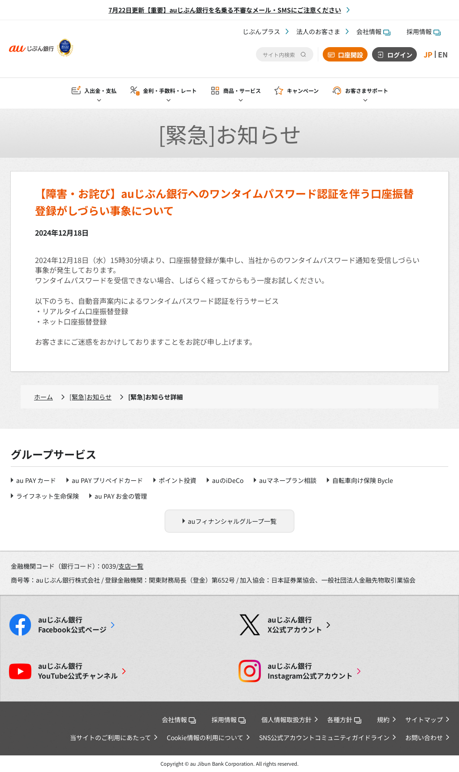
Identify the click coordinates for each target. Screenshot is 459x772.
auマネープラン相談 (287, 480)
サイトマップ (424, 719)
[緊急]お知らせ (90, 396)
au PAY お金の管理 (121, 495)
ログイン (399, 54)
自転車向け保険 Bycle (362, 480)
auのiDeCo (227, 480)
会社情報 (373, 31)
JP (428, 54)
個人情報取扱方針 (286, 719)
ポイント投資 (177, 480)
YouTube (78, 671)
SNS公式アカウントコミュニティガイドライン (324, 737)
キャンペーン (303, 90)
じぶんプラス (261, 31)
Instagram (310, 671)
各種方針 (344, 719)
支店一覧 (130, 565)
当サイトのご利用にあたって (110, 737)
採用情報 (424, 31)
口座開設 (350, 54)
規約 (383, 719)
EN (443, 54)
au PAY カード (36, 480)
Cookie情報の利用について (205, 737)
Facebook (72, 624)
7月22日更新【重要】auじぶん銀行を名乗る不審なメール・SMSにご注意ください (224, 9)
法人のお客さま (318, 31)
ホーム (43, 396)
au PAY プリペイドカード (107, 480)
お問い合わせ (424, 737)
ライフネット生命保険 (47, 495)
